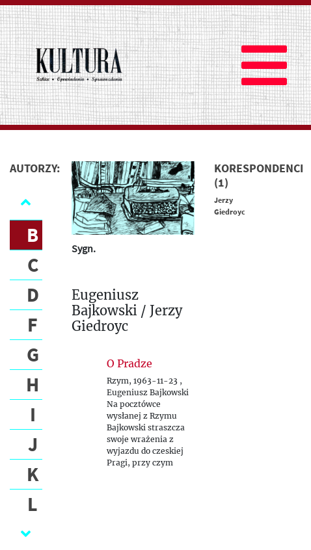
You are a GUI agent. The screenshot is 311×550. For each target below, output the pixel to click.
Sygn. (84, 248)
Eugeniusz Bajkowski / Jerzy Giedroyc (127, 310)
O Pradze (129, 363)
